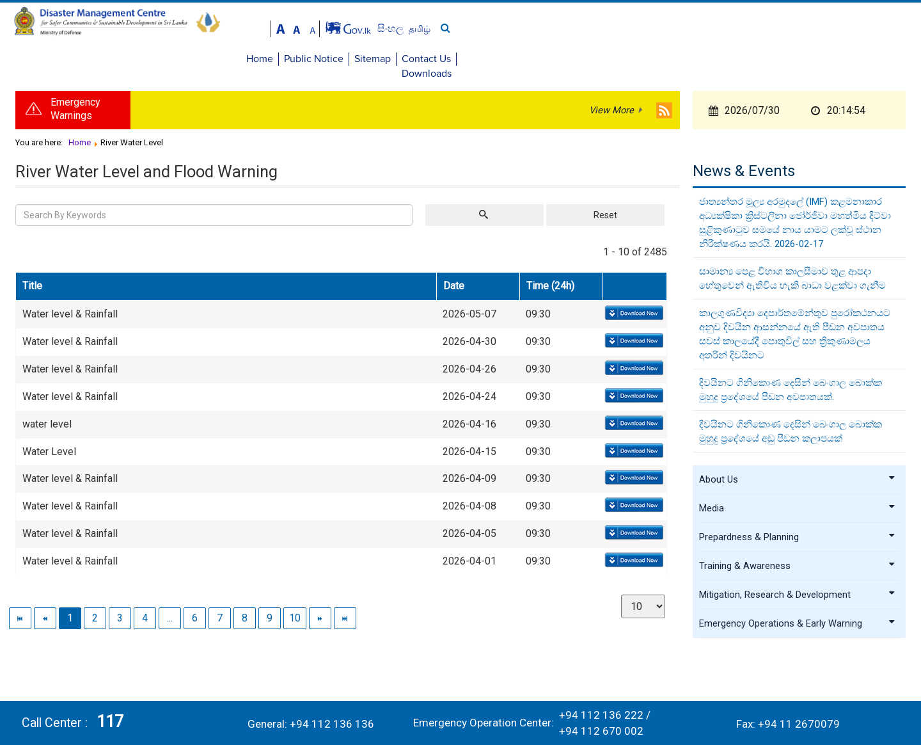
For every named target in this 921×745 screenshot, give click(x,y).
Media (797, 502)
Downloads (882, 59)
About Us (797, 473)
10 (295, 612)
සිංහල (847, 28)
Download (632, 308)
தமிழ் (875, 29)
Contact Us (821, 59)
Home (655, 59)
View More (611, 105)
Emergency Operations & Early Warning (797, 617)
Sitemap (768, 59)
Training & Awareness (797, 560)
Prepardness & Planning (797, 531)
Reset (605, 209)
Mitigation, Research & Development (797, 589)
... (170, 612)
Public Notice (709, 59)
